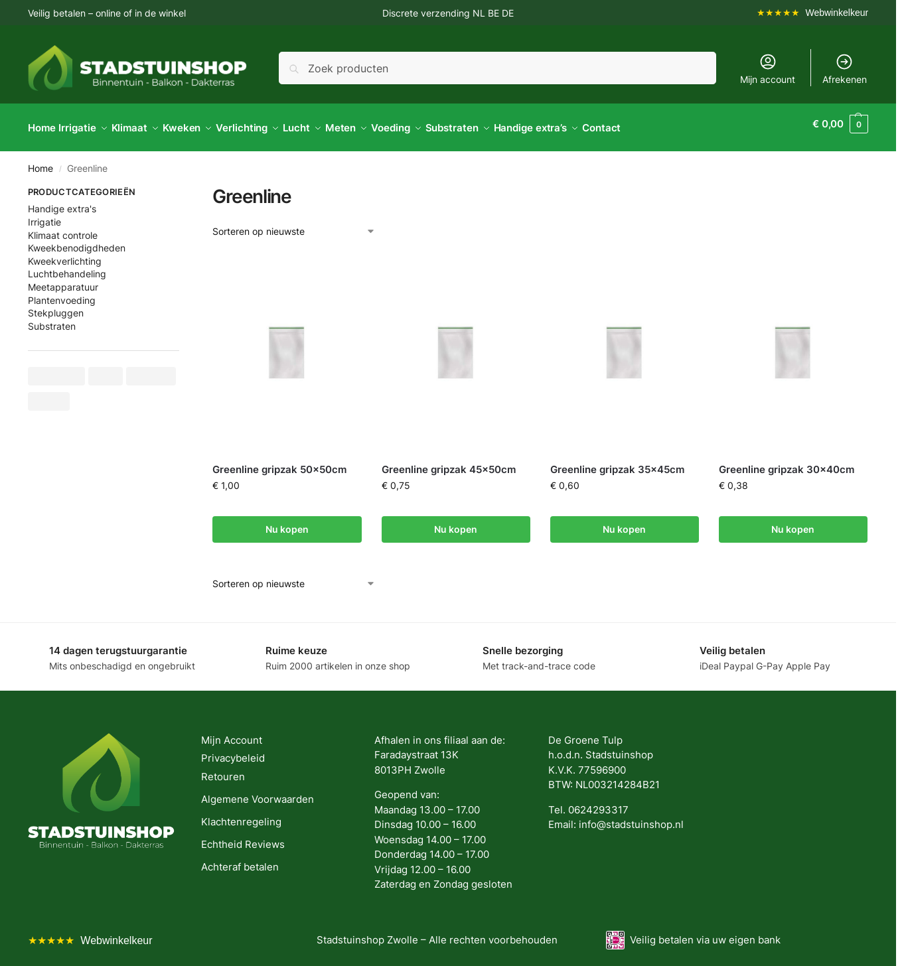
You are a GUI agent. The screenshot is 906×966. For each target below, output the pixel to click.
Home (40, 161)
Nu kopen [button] (287, 521)
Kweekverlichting (65, 253)
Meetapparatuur (63, 279)
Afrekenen (844, 68)
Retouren (223, 769)
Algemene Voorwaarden (257, 792)
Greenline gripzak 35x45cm (617, 462)
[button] (840, 124)
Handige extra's (62, 201)
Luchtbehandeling (67, 266)
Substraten (52, 318)
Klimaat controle (63, 227)
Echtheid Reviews (243, 837)
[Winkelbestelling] (294, 224)
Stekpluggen (56, 305)
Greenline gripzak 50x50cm (279, 462)
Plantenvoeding (62, 292)
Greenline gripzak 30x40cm (786, 462)
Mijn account (767, 68)
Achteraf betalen (240, 859)
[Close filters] (183, 186)
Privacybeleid (233, 750)
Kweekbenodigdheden (76, 240)
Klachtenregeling (241, 814)
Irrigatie (44, 214)
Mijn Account (231, 732)
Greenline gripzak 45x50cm (449, 462)
